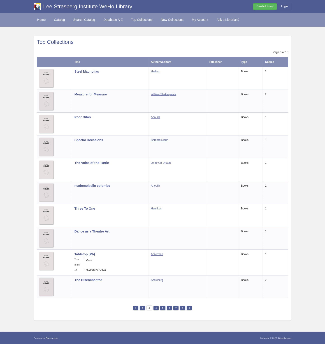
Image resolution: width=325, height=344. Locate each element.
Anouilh (155, 117)
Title (77, 62)
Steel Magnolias (86, 71)
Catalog (59, 19)
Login (284, 6)
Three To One (84, 208)
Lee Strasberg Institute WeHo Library (87, 6)
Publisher (215, 62)
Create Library (265, 6)
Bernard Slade (159, 140)
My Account (200, 19)
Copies (269, 62)
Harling (155, 71)
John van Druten (161, 162)
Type (244, 62)
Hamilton (156, 208)
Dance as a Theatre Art (91, 231)
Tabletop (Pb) (84, 254)
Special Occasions (88, 140)
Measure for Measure (90, 94)
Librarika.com (284, 338)
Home (41, 19)
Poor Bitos (83, 117)
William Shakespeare (163, 94)
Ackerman (157, 254)
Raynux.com (52, 338)
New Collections (172, 19)
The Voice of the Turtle (91, 163)
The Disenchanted (88, 280)
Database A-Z (113, 19)
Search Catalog (84, 19)
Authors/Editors (161, 62)
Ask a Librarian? (227, 19)
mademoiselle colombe (92, 185)
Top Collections (142, 19)
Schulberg (157, 280)
